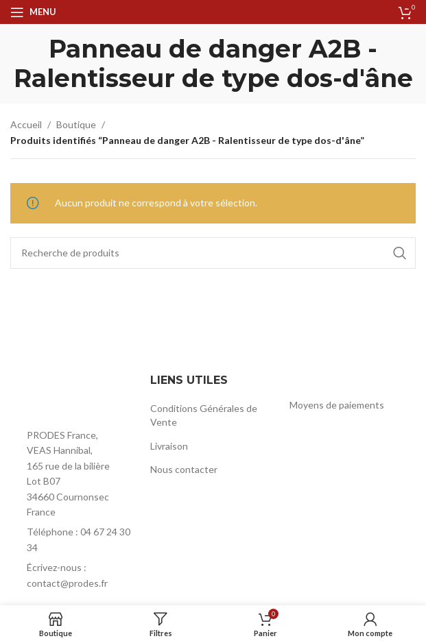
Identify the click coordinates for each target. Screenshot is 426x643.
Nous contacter (183, 469)
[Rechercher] (213, 253)
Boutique (76, 124)
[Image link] (73, 396)
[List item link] (73, 539)
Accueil (26, 124)
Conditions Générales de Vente (203, 415)
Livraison (169, 446)
